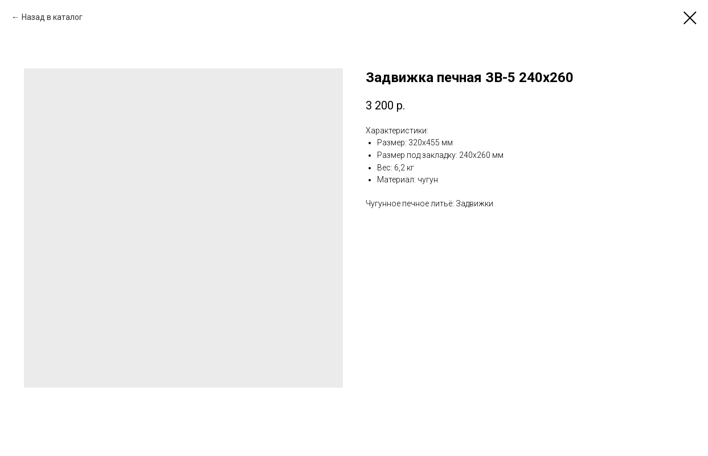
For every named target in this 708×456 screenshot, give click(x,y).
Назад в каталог (52, 17)
